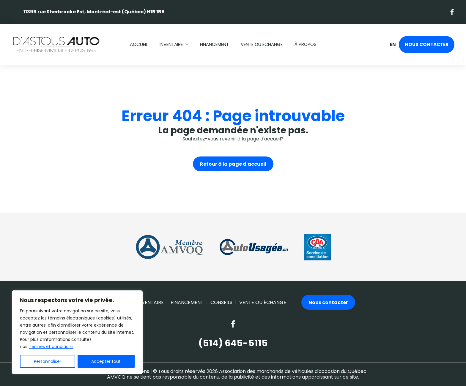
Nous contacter (426, 44)
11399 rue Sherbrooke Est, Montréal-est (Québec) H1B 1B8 (94, 11)
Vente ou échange (262, 44)
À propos (306, 44)
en (392, 44)
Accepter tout (106, 361)
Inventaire (171, 44)
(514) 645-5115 (233, 343)
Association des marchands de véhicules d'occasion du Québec (292, 371)
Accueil (139, 44)
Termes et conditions (51, 346)
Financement (214, 44)
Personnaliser (47, 361)
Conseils (221, 302)
